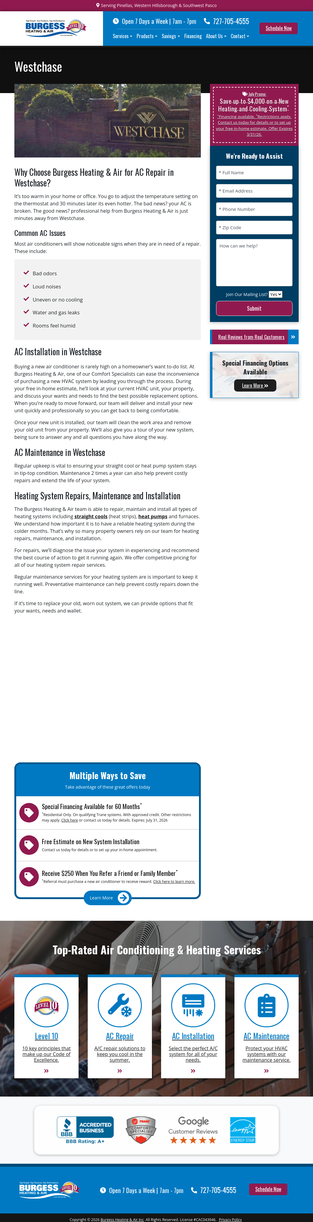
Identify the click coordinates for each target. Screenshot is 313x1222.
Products (145, 36)
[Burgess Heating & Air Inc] (49, 1189)
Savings (169, 36)
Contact (238, 36)
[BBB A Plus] (85, 1130)
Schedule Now (279, 28)
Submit (254, 308)
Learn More (255, 385)
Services (121, 36)
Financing (193, 36)
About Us (214, 36)
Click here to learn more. (174, 881)
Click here (69, 820)
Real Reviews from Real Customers (258, 337)
